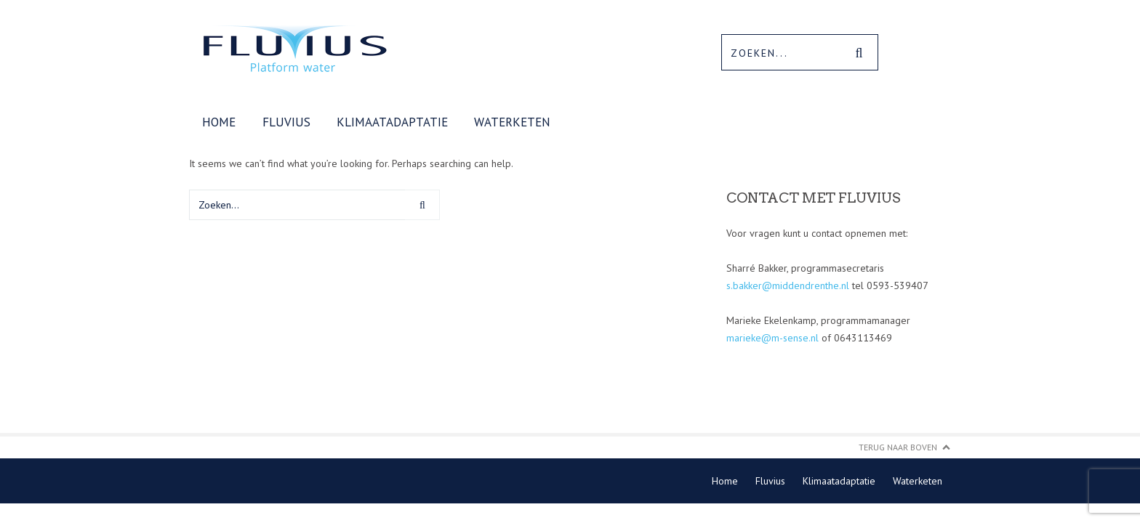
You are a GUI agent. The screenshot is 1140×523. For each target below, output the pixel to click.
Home (219, 122)
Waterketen (512, 122)
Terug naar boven (898, 447)
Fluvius (286, 122)
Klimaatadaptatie (392, 122)
